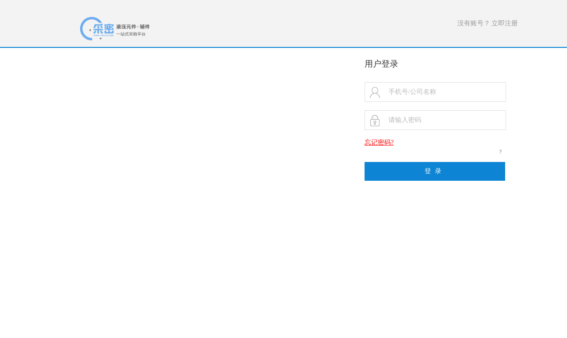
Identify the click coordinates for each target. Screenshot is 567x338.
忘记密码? (379, 142)
